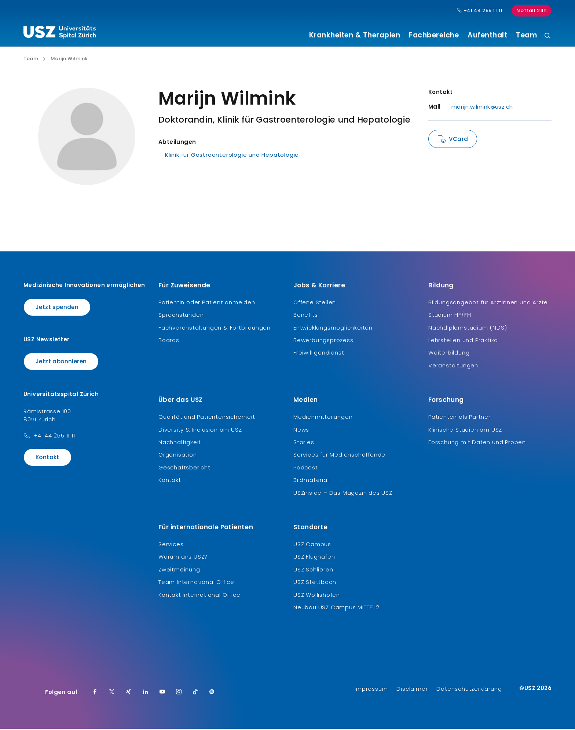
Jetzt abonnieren (61, 362)
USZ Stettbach (314, 583)
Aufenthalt (487, 35)
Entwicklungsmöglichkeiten (333, 328)
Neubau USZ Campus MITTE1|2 (336, 608)
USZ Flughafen (314, 558)
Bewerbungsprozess (323, 341)
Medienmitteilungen (322, 418)
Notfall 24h (531, 10)
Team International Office (196, 583)
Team (526, 35)
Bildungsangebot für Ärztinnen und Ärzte (488, 303)
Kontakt (47, 458)
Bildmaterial (311, 481)
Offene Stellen (314, 303)
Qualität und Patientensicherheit (206, 418)
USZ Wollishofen (316, 595)
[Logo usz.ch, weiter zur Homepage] (59, 33)
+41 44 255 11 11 (54, 436)
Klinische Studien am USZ (465, 430)
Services (170, 545)
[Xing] (129, 693)
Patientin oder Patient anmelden (206, 303)
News (301, 430)
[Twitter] (112, 693)
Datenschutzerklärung (469, 690)
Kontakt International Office (199, 595)
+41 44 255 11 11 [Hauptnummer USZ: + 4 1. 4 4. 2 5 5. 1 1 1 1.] (480, 11)
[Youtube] (162, 693)
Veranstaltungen (453, 366)
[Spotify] (212, 693)
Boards (168, 341)
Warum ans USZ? (183, 558)
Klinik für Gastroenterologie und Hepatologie (232, 156)
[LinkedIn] (146, 693)
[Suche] (547, 36)
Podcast (305, 468)
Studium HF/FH (449, 316)
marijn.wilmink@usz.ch (482, 108)
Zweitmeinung (179, 570)
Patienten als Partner (459, 418)
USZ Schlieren (313, 570)
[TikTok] (195, 693)
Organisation (177, 456)
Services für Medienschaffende (339, 456)
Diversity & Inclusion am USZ (200, 430)
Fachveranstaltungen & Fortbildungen (214, 328)
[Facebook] (95, 693)
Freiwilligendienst (318, 353)
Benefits (305, 316)
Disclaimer (412, 690)
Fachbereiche (434, 35)
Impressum (371, 690)
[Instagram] (179, 693)
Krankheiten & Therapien (354, 35)
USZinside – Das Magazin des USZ (342, 493)
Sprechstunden (181, 316)
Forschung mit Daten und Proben (477, 443)
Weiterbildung (448, 353)
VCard (458, 140)
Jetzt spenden (57, 308)
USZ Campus (312, 545)
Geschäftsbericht (184, 468)
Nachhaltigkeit (179, 443)
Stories (303, 443)
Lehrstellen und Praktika (463, 341)
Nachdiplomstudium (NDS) (467, 328)
